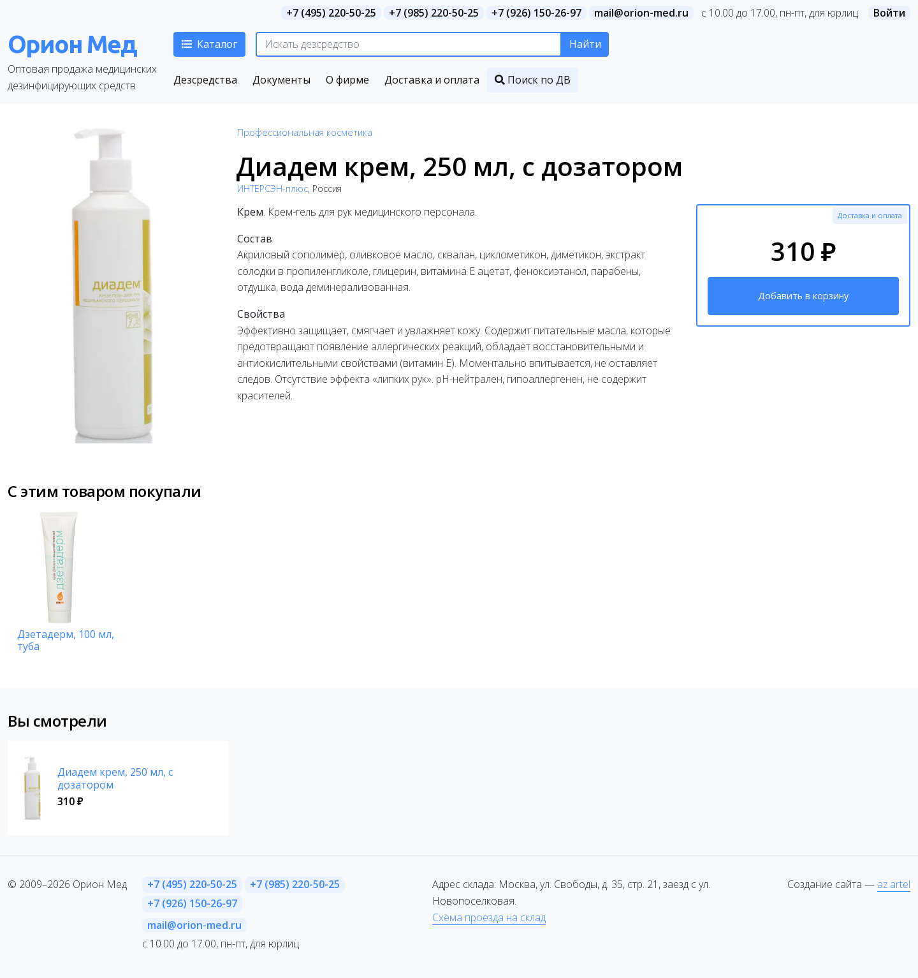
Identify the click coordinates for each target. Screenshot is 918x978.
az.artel (893, 884)
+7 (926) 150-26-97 (536, 13)
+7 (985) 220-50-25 (434, 13)
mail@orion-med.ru (641, 13)
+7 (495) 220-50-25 (331, 13)
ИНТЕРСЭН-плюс (272, 188)
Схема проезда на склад (489, 917)
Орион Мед (72, 43)
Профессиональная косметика (304, 132)
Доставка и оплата (870, 215)
